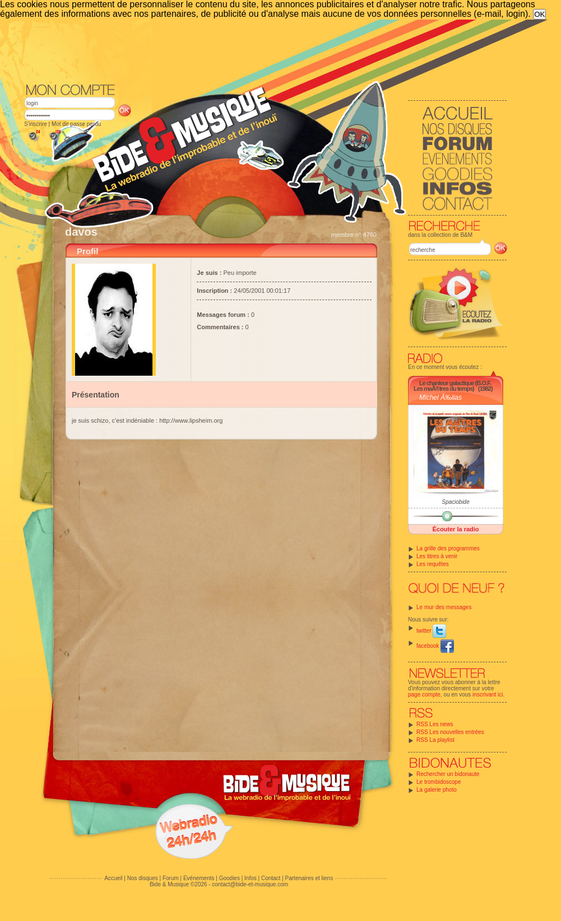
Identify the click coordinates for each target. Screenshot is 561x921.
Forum (171, 878)
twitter (431, 631)
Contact (270, 878)
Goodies (229, 878)
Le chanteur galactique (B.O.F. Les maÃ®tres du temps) (452, 386)
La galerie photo (436, 790)
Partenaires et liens (309, 878)
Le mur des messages (443, 607)
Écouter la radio (455, 529)
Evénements (199, 878)
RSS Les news (434, 724)
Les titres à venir (436, 556)
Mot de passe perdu (76, 124)
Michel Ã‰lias (440, 397)
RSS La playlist (435, 740)
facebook (435, 646)
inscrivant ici (487, 694)
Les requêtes (432, 564)
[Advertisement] (266, 50)
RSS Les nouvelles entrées (450, 732)
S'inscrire (35, 124)
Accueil (113, 878)
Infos (250, 878)
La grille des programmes (448, 548)
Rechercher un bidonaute (447, 774)
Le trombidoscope (438, 782)
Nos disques (142, 878)
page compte (424, 694)
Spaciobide (455, 502)
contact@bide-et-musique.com (250, 884)
